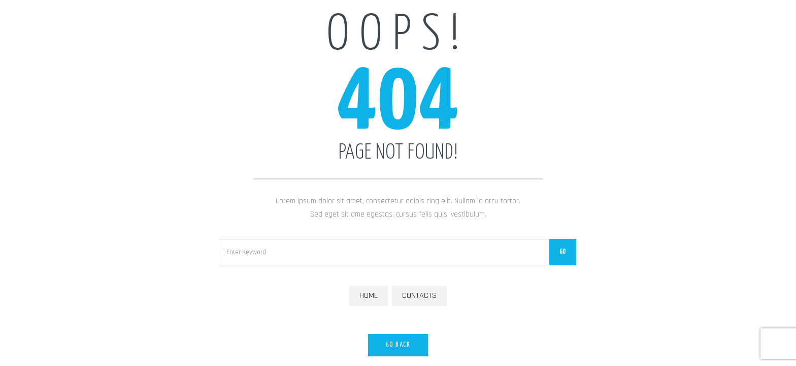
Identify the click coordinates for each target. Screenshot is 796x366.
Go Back (398, 345)
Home (368, 295)
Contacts (419, 295)
